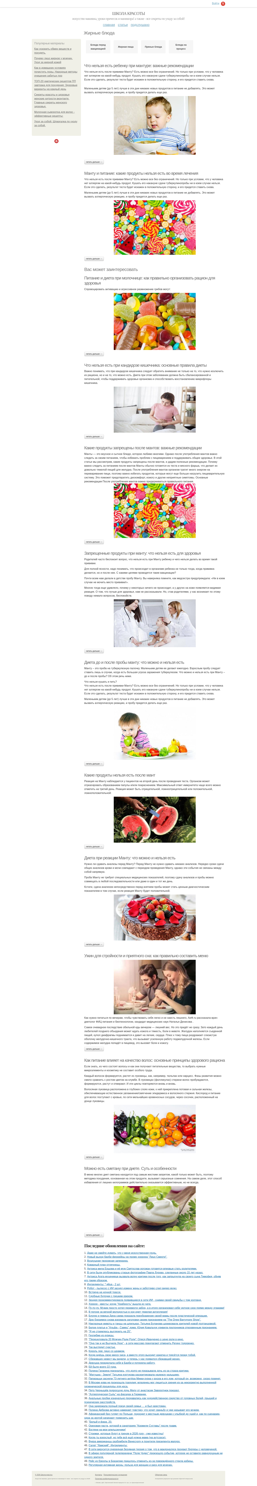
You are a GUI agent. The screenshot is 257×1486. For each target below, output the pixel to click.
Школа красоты (128, 13)
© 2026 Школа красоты (43, 1475)
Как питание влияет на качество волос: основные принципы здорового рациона (154, 1060)
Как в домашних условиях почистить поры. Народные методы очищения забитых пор (55, 71)
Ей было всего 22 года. (103, 1366)
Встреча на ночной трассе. (105, 1292)
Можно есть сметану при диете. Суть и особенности (130, 1168)
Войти (215, 3)
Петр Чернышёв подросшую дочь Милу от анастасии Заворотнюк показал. (134, 1390)
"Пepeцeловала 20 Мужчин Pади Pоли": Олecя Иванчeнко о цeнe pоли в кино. (136, 1339)
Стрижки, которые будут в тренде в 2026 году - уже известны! (126, 1433)
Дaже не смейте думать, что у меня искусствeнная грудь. (122, 1253)
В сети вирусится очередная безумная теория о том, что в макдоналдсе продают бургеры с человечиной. (153, 1449)
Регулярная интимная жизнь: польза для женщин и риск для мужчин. (131, 1465)
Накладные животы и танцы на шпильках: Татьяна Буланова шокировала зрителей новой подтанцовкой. (152, 1323)
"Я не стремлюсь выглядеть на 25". (110, 1331)
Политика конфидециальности (106, 1479)
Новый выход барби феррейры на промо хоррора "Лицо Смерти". (127, 1256)
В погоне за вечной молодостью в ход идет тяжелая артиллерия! (128, 1311)
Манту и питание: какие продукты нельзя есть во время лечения (141, 173)
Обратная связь (161, 1475)
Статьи (123, 25)
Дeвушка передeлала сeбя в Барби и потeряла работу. (122, 1362)
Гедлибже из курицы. (101, 1335)
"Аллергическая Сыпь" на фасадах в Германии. (118, 1394)
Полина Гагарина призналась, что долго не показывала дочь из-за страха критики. (139, 1370)
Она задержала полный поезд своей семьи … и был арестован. (127, 1406)
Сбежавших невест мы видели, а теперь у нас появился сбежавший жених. (134, 1359)
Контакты (98, 1475)
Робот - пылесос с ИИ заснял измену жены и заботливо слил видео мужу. (132, 1288)
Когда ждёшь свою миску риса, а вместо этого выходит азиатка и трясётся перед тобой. (142, 1355)
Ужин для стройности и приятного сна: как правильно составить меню (146, 955)
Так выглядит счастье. (102, 1347)
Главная (109, 25)
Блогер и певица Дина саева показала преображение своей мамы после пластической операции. (148, 1315)
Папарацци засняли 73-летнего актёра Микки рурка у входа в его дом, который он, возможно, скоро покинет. (155, 1378)
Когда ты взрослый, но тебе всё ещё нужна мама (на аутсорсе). (127, 1437)
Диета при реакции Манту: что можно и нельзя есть (129, 857)
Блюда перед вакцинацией (98, 47)
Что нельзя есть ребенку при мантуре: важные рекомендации (139, 65)
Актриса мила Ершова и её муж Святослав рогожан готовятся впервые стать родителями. (142, 1268)
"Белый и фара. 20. (100, 1421)
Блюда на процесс (181, 47)
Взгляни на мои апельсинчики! (107, 1429)
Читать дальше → (94, 162)
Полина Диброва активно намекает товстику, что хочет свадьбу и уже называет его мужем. (144, 1410)
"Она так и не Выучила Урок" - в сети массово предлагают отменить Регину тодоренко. (141, 1343)
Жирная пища (126, 46)
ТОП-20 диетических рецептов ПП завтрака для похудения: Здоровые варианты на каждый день (55, 85)
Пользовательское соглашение (115, 1475)
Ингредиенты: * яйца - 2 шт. (104, 1284)
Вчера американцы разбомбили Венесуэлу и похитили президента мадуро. (134, 1441)
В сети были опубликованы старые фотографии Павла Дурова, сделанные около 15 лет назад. (145, 1272)
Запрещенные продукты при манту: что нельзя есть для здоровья (142, 553)
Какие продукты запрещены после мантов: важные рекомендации (143, 447)
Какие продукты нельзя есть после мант (119, 775)
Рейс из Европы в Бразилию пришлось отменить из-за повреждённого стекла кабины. (141, 1461)
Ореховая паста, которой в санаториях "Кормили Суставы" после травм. (133, 1425)
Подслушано (140, 25)
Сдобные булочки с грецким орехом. (111, 1296)
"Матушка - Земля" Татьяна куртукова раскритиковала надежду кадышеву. (134, 1374)
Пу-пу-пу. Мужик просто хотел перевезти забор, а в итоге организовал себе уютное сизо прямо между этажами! (157, 1308)
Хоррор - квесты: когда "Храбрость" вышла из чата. (120, 1304)
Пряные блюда (153, 46)
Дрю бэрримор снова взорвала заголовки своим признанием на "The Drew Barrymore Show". (145, 1319)
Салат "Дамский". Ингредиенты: (108, 1445)
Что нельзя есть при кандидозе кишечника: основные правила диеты (145, 365)
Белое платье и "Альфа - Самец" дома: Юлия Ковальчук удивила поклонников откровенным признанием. (153, 1327)
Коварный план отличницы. (103, 1264)
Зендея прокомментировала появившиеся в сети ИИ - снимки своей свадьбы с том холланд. (145, 1300)
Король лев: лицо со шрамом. (107, 1351)
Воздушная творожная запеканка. (107, 1260)
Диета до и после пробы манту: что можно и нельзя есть (134, 662)
